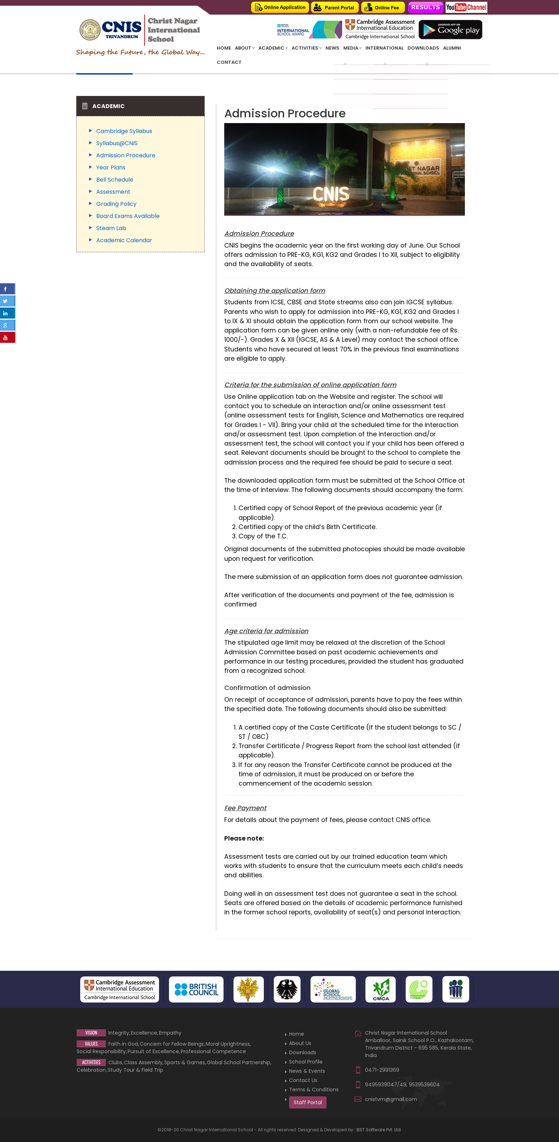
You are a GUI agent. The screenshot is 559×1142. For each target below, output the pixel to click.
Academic (273, 48)
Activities (307, 48)
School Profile (306, 1061)
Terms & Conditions (314, 1089)
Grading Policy (116, 204)
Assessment (113, 192)
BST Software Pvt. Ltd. (379, 1130)
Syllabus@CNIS (117, 143)
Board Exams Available (128, 216)
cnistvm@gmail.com (391, 1099)
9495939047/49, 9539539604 (402, 1084)
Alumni (452, 48)
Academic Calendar (124, 240)
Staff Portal (308, 1102)
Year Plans (110, 167)
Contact (229, 62)
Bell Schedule (114, 180)
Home (224, 48)
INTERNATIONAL (384, 48)
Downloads (423, 48)
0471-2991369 (382, 1070)
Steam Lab (111, 228)
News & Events (307, 1071)
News (332, 48)
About (245, 48)
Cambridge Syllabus (124, 131)
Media (352, 48)
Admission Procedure (125, 155)
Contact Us (303, 1080)
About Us (300, 1043)
